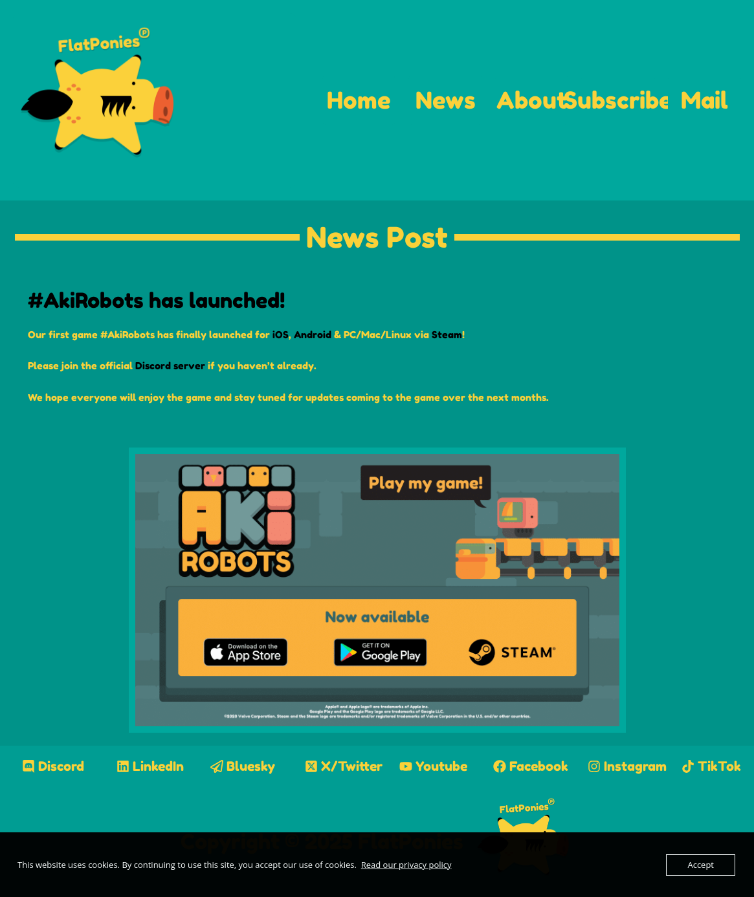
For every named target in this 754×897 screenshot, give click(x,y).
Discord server (170, 366)
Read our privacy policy (406, 864)
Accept (700, 864)
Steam (447, 335)
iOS (280, 335)
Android (312, 335)
